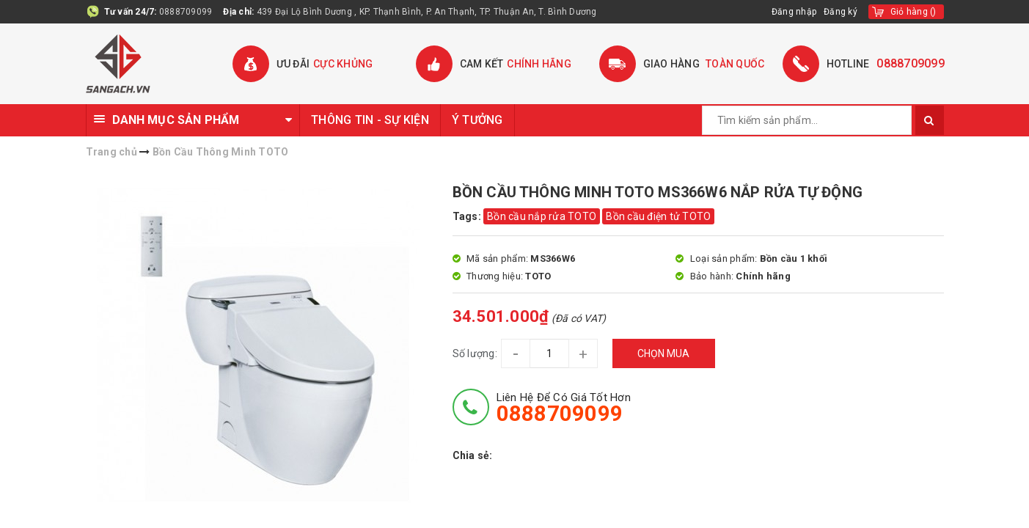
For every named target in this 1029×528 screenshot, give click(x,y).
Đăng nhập (794, 12)
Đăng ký (840, 12)
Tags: (468, 216)
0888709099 (186, 12)
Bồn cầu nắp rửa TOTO (541, 216)
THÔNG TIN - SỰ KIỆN (370, 120)
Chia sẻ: (473, 455)
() (913, 12)
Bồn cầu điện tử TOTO (658, 216)
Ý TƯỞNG (477, 120)
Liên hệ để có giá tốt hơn (564, 408)
